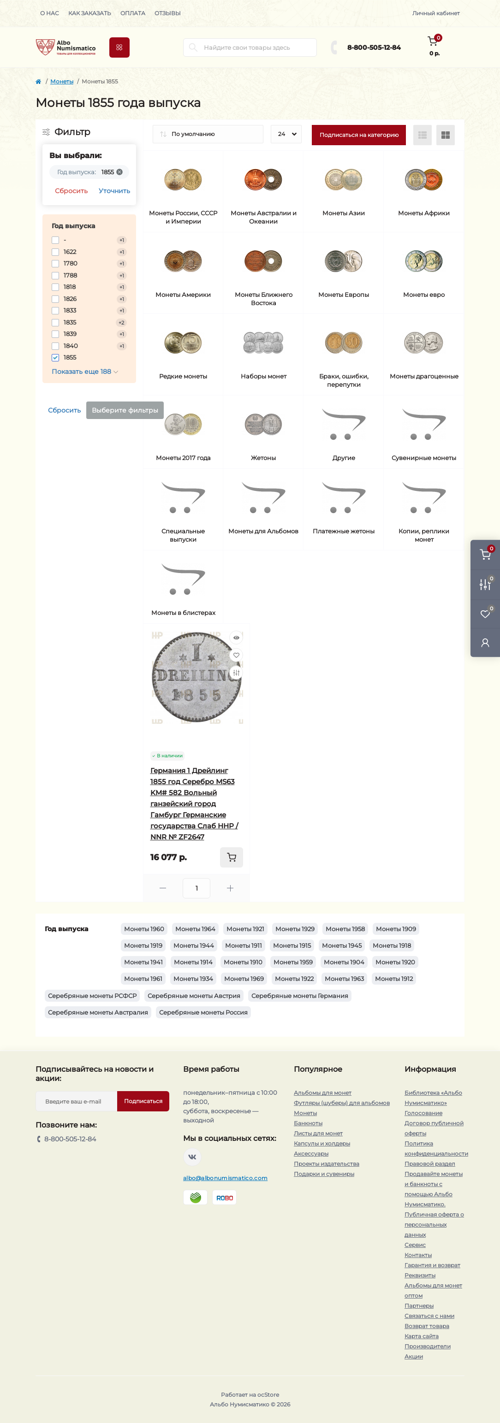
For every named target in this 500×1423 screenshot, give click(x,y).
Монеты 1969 (244, 978)
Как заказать (89, 13)
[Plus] (230, 888)
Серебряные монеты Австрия (194, 995)
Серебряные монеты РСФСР (92, 995)
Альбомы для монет (322, 1092)
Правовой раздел (430, 1163)
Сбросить (71, 191)
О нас (49, 13)
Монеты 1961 (143, 978)
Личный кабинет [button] (436, 13)
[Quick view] (236, 637)
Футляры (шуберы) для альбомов (342, 1102)
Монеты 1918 (392, 945)
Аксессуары (311, 1153)
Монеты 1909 (396, 929)
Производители (428, 1346)
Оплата (132, 13)
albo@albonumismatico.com (225, 1178)
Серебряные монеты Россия (203, 1012)
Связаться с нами (429, 1315)
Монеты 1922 (294, 978)
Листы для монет (318, 1133)
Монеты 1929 (295, 929)
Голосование (423, 1113)
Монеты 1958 (345, 929)
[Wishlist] (236, 655)
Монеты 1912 (394, 978)
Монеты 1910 (243, 962)
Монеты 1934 (193, 978)
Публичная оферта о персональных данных (434, 1224)
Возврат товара (427, 1326)
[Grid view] (445, 135)
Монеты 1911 (243, 945)
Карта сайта (422, 1336)
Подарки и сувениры (324, 1173)
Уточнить (114, 191)
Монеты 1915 (292, 945)
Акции (414, 1356)
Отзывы (168, 13)
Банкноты (308, 1123)
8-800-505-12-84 (374, 47)
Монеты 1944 (193, 945)
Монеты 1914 (193, 962)
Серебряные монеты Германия (299, 995)
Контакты (418, 1255)
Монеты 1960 (144, 929)
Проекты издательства (326, 1163)
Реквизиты (420, 1275)
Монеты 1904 (344, 962)
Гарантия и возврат (432, 1265)
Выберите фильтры (125, 410)
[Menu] (119, 47)
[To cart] (231, 857)
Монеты (61, 81)
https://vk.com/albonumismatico (192, 1157)
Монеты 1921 (245, 929)
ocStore (268, 1394)
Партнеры (419, 1305)
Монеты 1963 (344, 978)
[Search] (193, 47)
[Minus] (163, 888)
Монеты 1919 (143, 945)
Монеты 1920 (395, 962)
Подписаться (143, 1101)
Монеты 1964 (195, 929)
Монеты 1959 (293, 962)
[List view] (422, 135)
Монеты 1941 (143, 962)
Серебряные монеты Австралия (98, 1012)
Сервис (415, 1244)
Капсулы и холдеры (322, 1143)
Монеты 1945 (342, 945)
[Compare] (236, 672)
